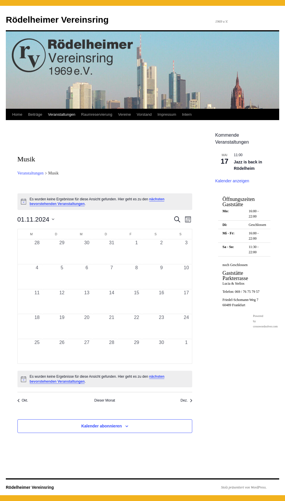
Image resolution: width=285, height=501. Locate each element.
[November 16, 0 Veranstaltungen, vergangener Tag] (161, 301)
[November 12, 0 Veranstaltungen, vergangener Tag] (61, 301)
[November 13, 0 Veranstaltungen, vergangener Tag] (86, 301)
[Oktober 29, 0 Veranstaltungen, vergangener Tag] (61, 251)
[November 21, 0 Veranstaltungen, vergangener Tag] (111, 326)
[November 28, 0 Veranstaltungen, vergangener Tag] (111, 351)
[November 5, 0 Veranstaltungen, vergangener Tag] (61, 276)
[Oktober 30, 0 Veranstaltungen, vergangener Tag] (86, 251)
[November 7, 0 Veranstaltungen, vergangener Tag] (111, 276)
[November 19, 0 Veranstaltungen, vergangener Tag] (61, 326)
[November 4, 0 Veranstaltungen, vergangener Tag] (37, 276)
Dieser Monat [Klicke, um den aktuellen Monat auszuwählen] (104, 400)
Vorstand (144, 114)
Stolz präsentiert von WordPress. (244, 487)
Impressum (166, 114)
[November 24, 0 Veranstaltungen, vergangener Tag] (186, 326)
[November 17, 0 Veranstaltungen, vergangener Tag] (186, 301)
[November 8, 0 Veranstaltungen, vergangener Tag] (136, 276)
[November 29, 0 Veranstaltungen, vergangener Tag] (136, 351)
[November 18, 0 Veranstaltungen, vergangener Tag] (37, 326)
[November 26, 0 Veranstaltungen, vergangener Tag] (61, 351)
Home (17, 114)
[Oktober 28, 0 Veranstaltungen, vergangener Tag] (37, 251)
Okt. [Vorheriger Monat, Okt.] (22, 400)
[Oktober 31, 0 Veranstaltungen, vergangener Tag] (111, 251)
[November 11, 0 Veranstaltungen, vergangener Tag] (37, 301)
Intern (187, 114)
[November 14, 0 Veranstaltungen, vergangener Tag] (111, 301)
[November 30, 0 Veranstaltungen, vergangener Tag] (161, 351)
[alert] (104, 201)
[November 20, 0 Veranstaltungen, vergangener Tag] (86, 326)
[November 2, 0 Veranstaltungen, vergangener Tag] (161, 251)
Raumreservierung (96, 114)
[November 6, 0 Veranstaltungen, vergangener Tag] (86, 276)
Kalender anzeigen (232, 181)
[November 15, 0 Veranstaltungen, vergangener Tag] (136, 301)
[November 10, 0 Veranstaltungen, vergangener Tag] (186, 276)
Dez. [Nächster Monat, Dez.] (186, 400)
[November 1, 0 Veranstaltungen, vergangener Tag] (136, 251)
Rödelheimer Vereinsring (57, 19)
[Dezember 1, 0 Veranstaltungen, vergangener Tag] (186, 351)
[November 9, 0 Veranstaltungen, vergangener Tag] (161, 276)
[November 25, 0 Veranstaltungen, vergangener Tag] (37, 351)
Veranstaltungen (61, 114)
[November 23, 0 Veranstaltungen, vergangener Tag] (161, 326)
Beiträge (35, 114)
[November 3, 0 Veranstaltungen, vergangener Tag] (186, 251)
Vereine (124, 114)
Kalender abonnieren (101, 426)
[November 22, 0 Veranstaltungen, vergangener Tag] (136, 326)
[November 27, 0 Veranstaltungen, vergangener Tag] (86, 351)
